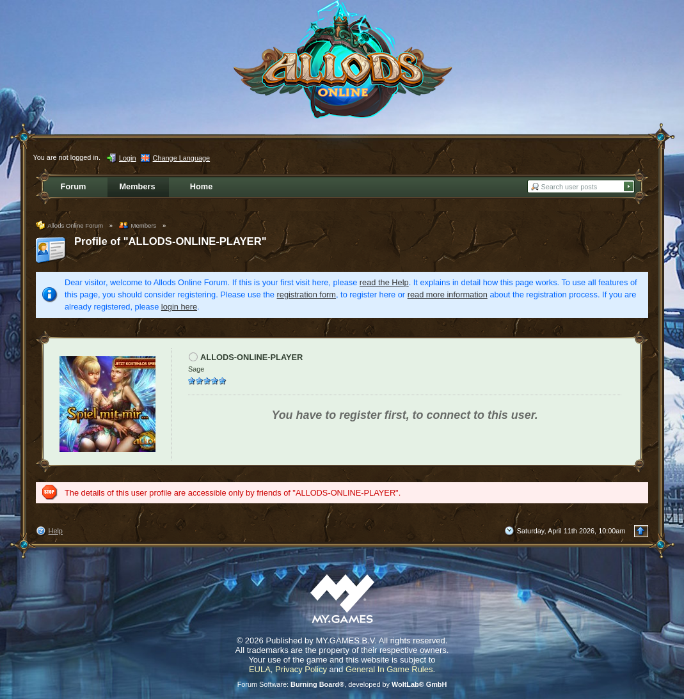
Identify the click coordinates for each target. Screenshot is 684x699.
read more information (448, 294)
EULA (260, 669)
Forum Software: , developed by (342, 684)
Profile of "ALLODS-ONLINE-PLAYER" (170, 241)
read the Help (384, 282)
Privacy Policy (301, 669)
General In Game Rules (389, 669)
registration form (306, 294)
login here (179, 306)
